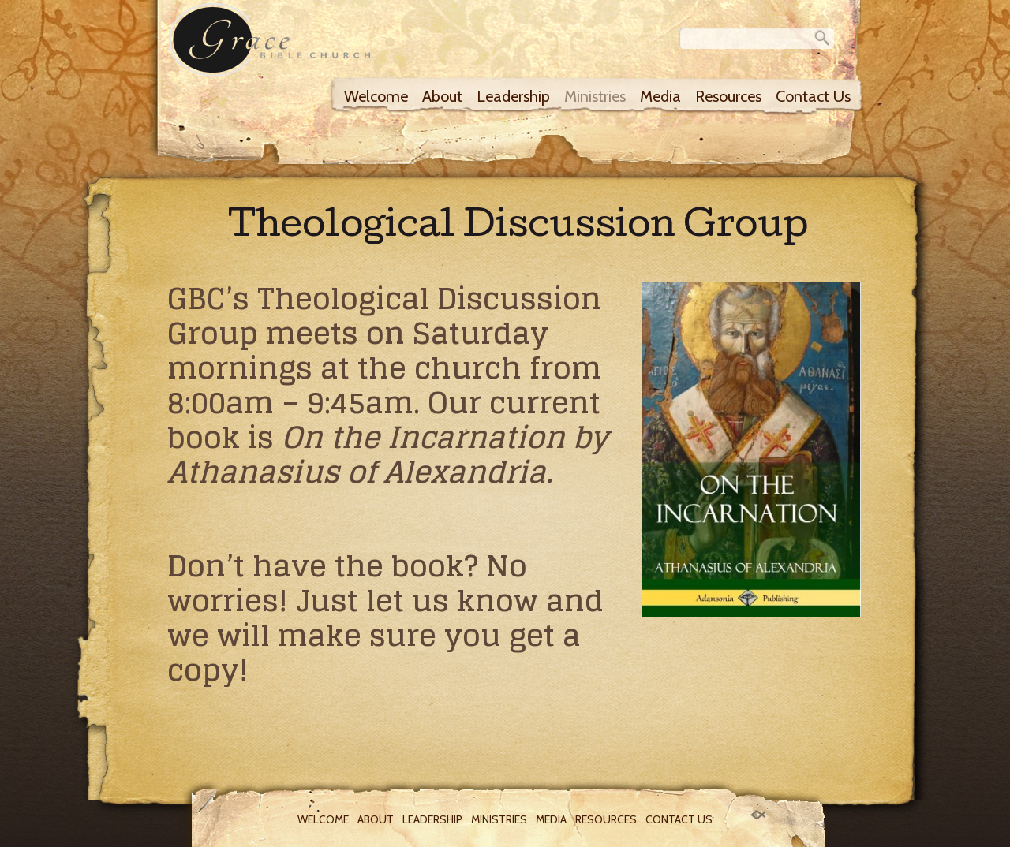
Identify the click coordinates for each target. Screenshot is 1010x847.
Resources (728, 96)
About (442, 96)
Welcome (376, 96)
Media (660, 96)
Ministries (595, 96)
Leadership (513, 96)
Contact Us (813, 96)
